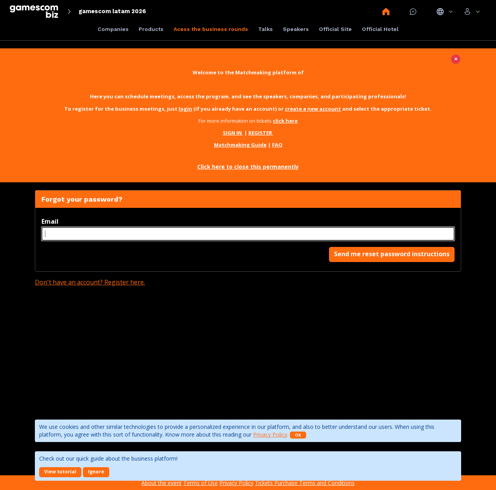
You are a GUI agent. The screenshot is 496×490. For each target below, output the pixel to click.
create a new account (313, 108)
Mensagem (413, 11)
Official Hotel (380, 29)
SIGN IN (233, 132)
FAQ (277, 144)
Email (50, 221)
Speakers (296, 29)
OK (298, 435)
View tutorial (60, 471)
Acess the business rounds (211, 29)
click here (285, 120)
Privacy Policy (270, 434)
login (185, 108)
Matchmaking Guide (240, 144)
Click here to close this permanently (248, 166)
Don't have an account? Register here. (90, 282)
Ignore (96, 471)
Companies (113, 29)
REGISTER (260, 132)
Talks (265, 29)
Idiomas (444, 11)
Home (386, 11)
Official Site (335, 29)
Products (151, 29)
